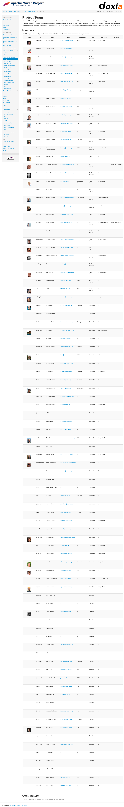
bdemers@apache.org (67, 305)
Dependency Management (7, 70)
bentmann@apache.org (67, 322)
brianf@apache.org (66, 90)
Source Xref (6, 29)
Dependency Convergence (8, 77)
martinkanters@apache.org (68, 438)
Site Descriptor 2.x (8, 35)
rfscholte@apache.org (66, 222)
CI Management (8, 80)
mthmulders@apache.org (67, 197)
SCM (5, 129)
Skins (4, 107)
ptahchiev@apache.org (67, 504)
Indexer (6, 118)
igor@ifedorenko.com (66, 661)
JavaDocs (5, 27)
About (6, 52)
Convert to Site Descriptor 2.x (10, 42)
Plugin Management (9, 82)
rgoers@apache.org (66, 230)
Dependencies (8, 74)
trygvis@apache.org (66, 777)
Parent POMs (6, 103)
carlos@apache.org (66, 611)
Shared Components (9, 132)
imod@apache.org (65, 404)
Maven (10, 11)
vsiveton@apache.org (66, 280)
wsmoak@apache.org (66, 785)
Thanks (5, 150)
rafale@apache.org (66, 512)
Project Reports (10, 91)
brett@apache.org (65, 355)
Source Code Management (7, 62)
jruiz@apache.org (65, 694)
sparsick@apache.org (66, 553)
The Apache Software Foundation (18, 805)
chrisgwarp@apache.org (67, 330)
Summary (7, 55)
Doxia (15, 11)
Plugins (6, 84)
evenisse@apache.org (67, 123)
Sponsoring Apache (8, 148)
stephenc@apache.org (67, 247)
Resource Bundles (9, 127)
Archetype (7, 112)
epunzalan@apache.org (67, 644)
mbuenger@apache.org (67, 454)
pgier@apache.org (65, 495)
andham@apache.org (66, 57)
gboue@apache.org (66, 131)
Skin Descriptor (7, 45)
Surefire (6, 134)
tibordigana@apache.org (67, 272)
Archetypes (6, 98)
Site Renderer (31, 11)
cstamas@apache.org (66, 98)
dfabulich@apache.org (67, 363)
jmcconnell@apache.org (67, 678)
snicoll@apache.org (66, 529)
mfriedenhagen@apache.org (68, 462)
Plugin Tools (7, 125)
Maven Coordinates (9, 57)
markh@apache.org (66, 429)
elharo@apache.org (66, 578)
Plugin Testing (8, 123)
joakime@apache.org (66, 686)
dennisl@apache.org (66, 106)
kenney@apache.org (66, 719)
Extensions (6, 100)
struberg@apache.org (66, 264)
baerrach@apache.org (67, 65)
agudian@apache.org (66, 586)
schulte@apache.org (66, 520)
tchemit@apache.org (66, 562)
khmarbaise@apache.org (67, 164)
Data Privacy (6, 146)
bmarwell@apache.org (67, 81)
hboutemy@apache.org (67, 40)
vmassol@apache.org (66, 570)
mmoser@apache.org (66, 471)
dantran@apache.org (66, 338)
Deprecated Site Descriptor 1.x (10, 38)
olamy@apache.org (66, 206)
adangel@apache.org (66, 297)
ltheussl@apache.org (66, 421)
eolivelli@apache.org (66, 371)
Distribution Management (7, 87)
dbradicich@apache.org (67, 346)
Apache (5, 11)
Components (10, 109)
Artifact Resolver (8, 114)
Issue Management (9, 65)
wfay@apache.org (65, 288)
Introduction (6, 25)
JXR (5, 120)
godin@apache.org (66, 388)
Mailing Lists (7, 67)
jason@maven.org (65, 156)
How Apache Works (8, 141)
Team (5, 59)
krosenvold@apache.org (67, 173)
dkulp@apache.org (66, 115)
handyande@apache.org (67, 396)
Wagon (6, 136)
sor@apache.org (65, 545)
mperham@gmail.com (66, 727)
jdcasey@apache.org (66, 669)
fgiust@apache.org (66, 379)
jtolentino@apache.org (67, 711)
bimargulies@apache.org (67, 73)
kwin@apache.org (65, 181)
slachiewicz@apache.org (67, 255)
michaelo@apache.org (67, 214)
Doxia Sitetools (22, 11)
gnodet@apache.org (66, 139)
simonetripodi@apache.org (68, 537)
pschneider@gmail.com (67, 744)
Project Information (10, 50)
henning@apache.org (66, 148)
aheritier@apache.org (66, 48)
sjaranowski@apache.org (67, 239)
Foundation (6, 144)
